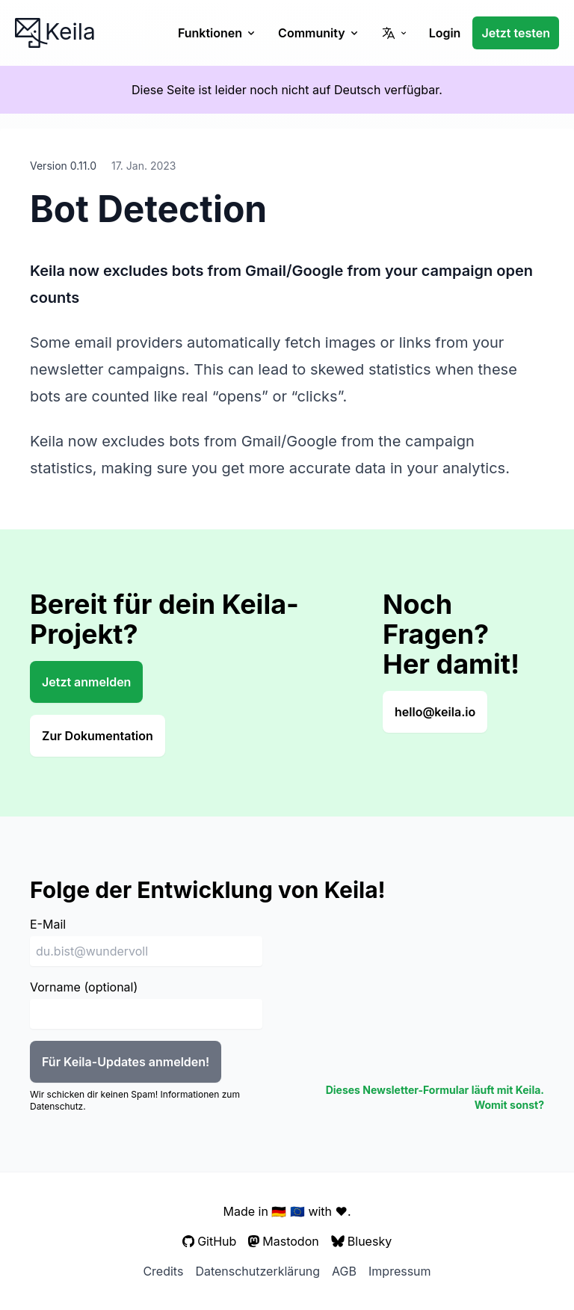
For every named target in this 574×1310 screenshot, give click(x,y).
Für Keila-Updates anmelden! (125, 1061)
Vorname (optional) (84, 987)
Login (445, 32)
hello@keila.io (435, 711)
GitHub (209, 1241)
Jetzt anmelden (86, 681)
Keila (55, 31)
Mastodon (283, 1241)
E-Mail (48, 924)
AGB (344, 1271)
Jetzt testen (515, 32)
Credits (163, 1271)
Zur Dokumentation (97, 735)
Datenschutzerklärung (257, 1271)
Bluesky (361, 1241)
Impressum (399, 1271)
